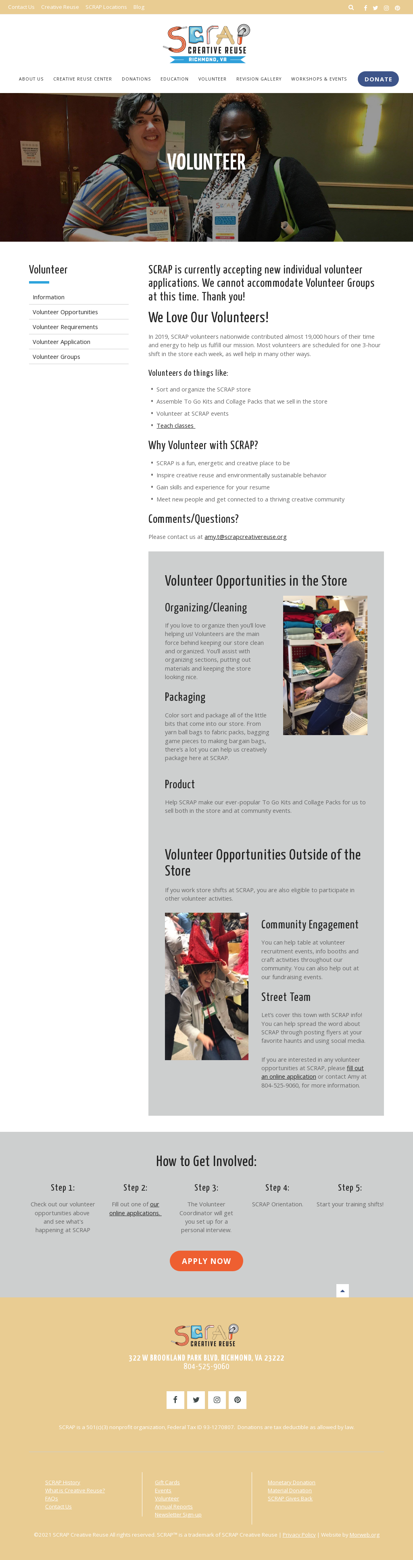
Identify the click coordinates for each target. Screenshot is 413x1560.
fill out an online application (312, 1071)
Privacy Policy (299, 1533)
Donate (378, 79)
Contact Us (58, 1505)
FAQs (51, 1497)
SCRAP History (62, 1481)
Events (163, 1489)
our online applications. (135, 1207)
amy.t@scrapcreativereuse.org (245, 536)
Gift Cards (167, 1481)
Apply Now (206, 1260)
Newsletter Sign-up (178, 1513)
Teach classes (175, 425)
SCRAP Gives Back (290, 1497)
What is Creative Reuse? (75, 1489)
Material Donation (290, 1489)
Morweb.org (365, 1533)
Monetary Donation (291, 1481)
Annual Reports (174, 1505)
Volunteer (206, 163)
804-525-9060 (206, 1366)
